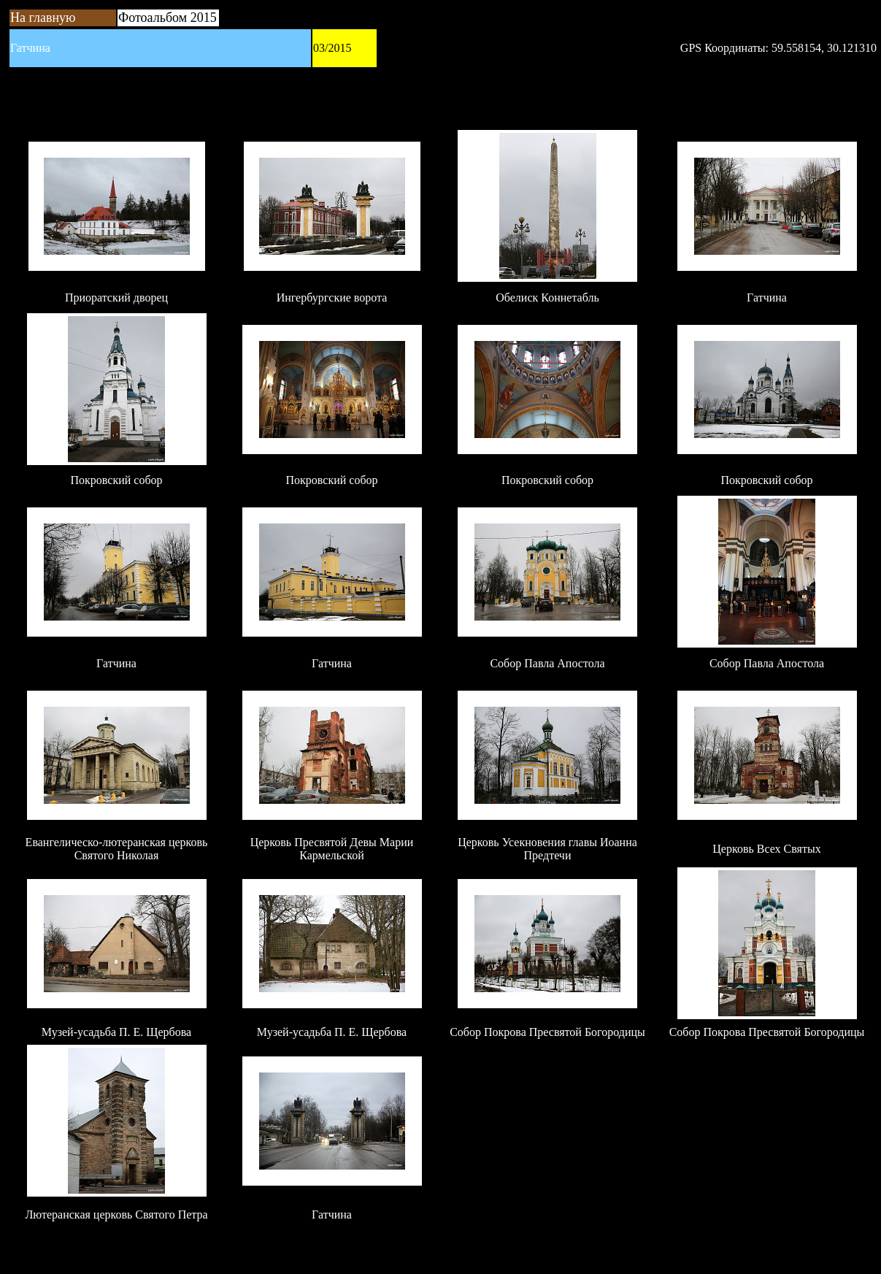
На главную (43, 17)
